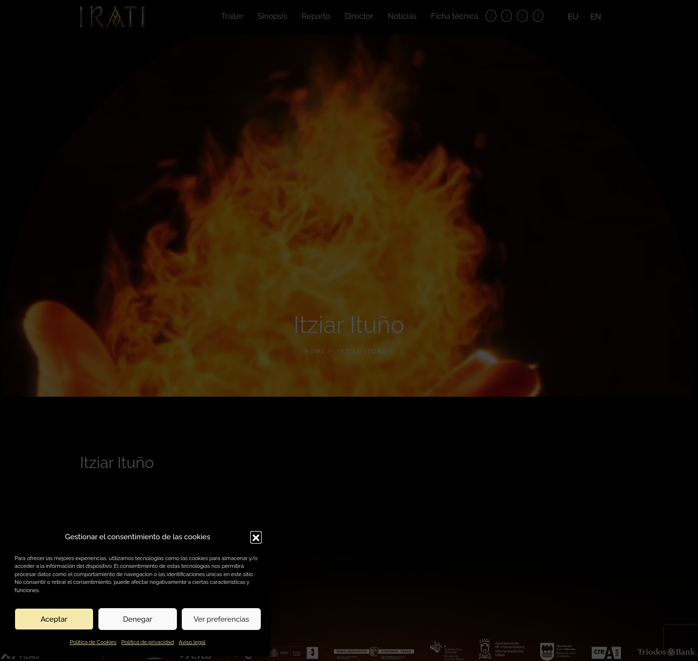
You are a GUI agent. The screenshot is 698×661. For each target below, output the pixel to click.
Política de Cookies (93, 642)
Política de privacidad (147, 642)
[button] (256, 537)
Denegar (137, 619)
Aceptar (54, 619)
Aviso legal (192, 642)
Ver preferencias (221, 619)
